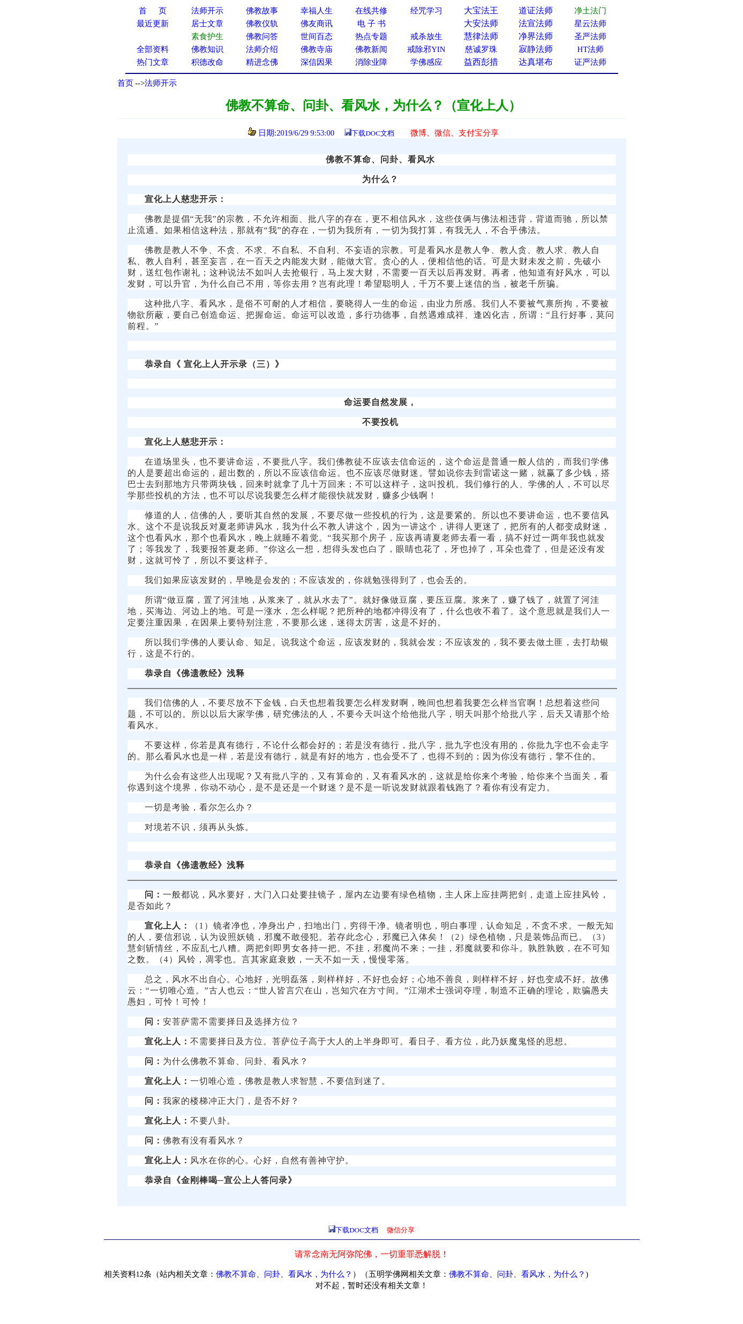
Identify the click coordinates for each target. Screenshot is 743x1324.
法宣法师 (536, 23)
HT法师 (590, 49)
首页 (125, 83)
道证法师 (536, 10)
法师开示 (161, 83)
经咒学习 (426, 10)
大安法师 (481, 23)
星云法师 (590, 23)
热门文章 (153, 62)
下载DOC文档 (372, 133)
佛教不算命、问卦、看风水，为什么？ (284, 1274)
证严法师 (590, 62)
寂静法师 (536, 49)
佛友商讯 (317, 23)
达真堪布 (536, 61)
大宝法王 (481, 10)
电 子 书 (371, 23)
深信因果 (317, 62)
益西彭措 (481, 61)
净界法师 (536, 36)
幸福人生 (317, 10)
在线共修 (371, 10)
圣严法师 (590, 36)
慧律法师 (481, 36)
